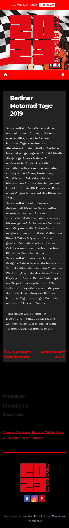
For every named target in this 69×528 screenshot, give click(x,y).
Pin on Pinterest (32, 438)
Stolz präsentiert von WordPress (22, 516)
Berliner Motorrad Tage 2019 (31, 106)
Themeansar (34, 520)
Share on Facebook (16, 432)
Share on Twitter (43, 432)
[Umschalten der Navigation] (63, 75)
